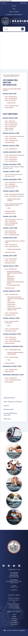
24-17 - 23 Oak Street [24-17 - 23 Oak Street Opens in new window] (10, 339)
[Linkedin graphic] (19, 566)
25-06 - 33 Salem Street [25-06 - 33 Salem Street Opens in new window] (10, 232)
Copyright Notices (14, 622)
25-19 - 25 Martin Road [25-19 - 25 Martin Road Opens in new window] (11, 148)
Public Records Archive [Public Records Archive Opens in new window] (14, 600)
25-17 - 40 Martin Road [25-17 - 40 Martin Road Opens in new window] (11, 161)
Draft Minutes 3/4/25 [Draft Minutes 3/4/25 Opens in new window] (10, 262)
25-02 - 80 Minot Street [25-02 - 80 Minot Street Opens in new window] (10, 230)
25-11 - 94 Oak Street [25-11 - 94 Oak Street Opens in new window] (10, 184)
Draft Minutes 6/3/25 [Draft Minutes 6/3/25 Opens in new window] (10, 211)
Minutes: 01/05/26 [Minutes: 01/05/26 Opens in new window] (9, 128)
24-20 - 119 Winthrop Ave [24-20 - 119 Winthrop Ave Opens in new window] (11, 268)
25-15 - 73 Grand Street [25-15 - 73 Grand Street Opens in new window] (11, 157)
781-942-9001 (15, 577)
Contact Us (14, 618)
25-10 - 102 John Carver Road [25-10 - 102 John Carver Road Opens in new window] (12, 203)
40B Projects (7, 419)
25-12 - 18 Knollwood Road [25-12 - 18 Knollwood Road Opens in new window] (11, 186)
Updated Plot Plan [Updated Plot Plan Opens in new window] (11, 102)
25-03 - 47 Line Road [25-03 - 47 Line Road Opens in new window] (10, 260)
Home (4, 74)
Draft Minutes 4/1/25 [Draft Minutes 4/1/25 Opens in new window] (10, 252)
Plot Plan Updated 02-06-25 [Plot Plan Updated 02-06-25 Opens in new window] (13, 285)
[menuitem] (14, 398)
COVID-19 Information (14, 605)
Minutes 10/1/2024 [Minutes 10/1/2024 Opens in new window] (9, 363)
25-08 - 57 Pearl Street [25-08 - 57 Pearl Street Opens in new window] (11, 196)
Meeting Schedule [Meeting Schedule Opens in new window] (9, 409)
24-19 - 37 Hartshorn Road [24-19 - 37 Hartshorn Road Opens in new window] (12, 328)
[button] (23, 29)
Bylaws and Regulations (14, 604)
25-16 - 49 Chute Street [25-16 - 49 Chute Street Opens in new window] (11, 159)
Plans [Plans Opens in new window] (8, 325)
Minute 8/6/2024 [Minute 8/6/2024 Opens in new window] (9, 381)
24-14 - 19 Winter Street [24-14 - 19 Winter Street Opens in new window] (11, 369)
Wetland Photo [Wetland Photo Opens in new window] (10, 276)
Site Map (14, 616)
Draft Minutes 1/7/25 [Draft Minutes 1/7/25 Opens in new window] (10, 315)
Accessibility (14, 620)
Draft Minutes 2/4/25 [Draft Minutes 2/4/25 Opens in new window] (9, 288)
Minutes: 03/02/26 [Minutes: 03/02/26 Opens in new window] (9, 107)
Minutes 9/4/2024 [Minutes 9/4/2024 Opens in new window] (9, 371)
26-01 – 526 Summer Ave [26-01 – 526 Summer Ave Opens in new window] (11, 96)
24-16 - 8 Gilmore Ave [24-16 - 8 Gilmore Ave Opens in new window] (10, 337)
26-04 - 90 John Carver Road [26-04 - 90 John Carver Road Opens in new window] (11, 105)
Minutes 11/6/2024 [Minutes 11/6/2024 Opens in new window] (9, 343)
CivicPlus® (22, 630)
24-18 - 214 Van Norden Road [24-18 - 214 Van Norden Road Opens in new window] (12, 341)
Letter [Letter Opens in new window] (8, 208)
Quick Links (14, 595)
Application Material (9, 398)
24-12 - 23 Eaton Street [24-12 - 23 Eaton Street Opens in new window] (11, 377)
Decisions (6, 405)
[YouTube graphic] (14, 566)
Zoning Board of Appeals (15, 74)
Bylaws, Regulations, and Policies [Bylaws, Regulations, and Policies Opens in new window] (13, 401)
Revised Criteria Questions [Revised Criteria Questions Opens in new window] (14, 249)
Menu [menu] (4, 2)
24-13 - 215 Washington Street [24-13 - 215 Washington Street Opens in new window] (12, 349)
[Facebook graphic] (3, 566)
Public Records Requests (14, 598)
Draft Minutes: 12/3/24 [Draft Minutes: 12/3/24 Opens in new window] (10, 330)
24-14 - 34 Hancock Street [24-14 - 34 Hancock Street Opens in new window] (11, 321)
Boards (7, 74)
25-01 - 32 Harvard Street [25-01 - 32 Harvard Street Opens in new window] (11, 313)
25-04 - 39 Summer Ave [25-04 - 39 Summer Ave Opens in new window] (11, 136)
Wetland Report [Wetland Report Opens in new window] (10, 279)
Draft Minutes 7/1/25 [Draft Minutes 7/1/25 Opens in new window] (10, 213)
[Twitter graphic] (9, 566)
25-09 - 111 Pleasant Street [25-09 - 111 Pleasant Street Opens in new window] (11, 223)
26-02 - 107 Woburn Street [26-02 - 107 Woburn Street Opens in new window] (11, 98)
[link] (23, 3)
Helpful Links (14, 611)
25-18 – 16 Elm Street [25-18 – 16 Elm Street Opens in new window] (10, 121)
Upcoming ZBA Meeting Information (10, 414)
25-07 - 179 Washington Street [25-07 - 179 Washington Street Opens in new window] (12, 234)
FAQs (14, 602)
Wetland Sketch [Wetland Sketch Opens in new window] (10, 278)
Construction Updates (14, 607)
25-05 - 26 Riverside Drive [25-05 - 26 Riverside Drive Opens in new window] (11, 246)
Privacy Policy (14, 624)
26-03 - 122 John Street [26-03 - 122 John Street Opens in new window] (10, 100)
